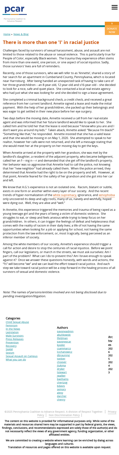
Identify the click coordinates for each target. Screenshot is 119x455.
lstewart (62, 372)
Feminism (11, 325)
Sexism (10, 352)
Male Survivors (15, 335)
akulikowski (64, 334)
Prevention (12, 342)
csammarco (64, 348)
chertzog (62, 382)
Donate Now (112, 28)
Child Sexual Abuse (17, 322)
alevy (60, 392)
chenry (61, 399)
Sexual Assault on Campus (22, 356)
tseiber (61, 358)
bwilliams (62, 379)
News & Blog (21, 34)
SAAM (9, 349)
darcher (62, 396)
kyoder (61, 345)
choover (62, 362)
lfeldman (62, 338)
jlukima (61, 365)
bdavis (61, 386)
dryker (61, 369)
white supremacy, (65, 195)
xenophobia (107, 195)
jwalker (61, 375)
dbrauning (63, 355)
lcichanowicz (64, 351)
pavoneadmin (65, 331)
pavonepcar (64, 341)
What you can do (16, 359)
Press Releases (15, 339)
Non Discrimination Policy (64, 415)
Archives (110, 341)
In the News (13, 329)
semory (61, 389)
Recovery (11, 346)
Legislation (12, 332)
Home (6, 34)
